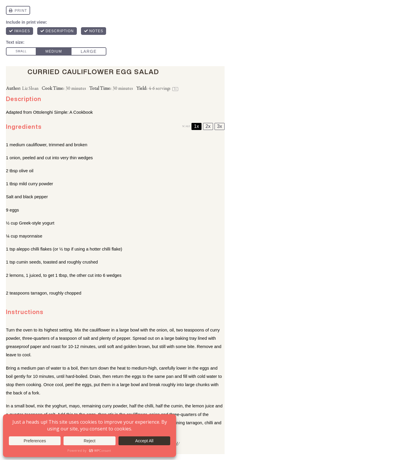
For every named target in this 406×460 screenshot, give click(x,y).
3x (219, 126)
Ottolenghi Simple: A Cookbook (63, 112)
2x (208, 126)
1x (196, 126)
